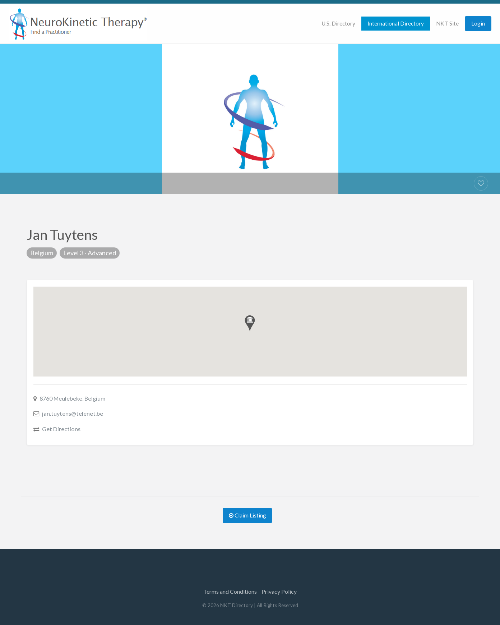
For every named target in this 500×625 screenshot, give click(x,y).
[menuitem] (338, 23)
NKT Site (447, 23)
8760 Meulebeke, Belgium (73, 398)
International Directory (395, 23)
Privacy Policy (279, 591)
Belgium (41, 253)
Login (478, 23)
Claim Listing (247, 515)
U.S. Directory (338, 23)
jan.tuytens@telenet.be (72, 413)
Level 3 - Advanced (89, 253)
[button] (250, 323)
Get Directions (61, 428)
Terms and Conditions (230, 591)
